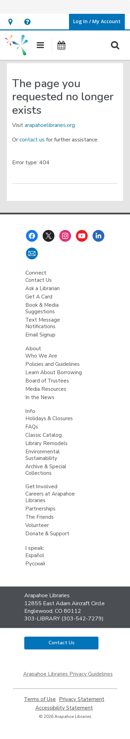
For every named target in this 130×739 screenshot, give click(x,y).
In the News (39, 397)
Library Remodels (46, 443)
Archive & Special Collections (45, 470)
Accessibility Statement (64, 708)
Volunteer (37, 525)
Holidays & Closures (49, 418)
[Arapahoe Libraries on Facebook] (32, 236)
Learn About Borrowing (53, 372)
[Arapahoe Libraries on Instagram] (65, 236)
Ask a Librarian (42, 288)
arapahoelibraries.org (50, 125)
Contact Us (38, 280)
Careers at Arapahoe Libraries (50, 497)
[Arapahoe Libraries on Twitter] (48, 236)
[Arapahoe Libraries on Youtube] (82, 236)
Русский (35, 563)
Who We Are (41, 355)
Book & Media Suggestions (42, 308)
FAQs (31, 426)
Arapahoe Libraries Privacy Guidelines (68, 674)
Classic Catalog (43, 435)
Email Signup (40, 334)
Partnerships (40, 508)
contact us (32, 140)
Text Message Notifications (42, 323)
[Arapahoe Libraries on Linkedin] (98, 236)
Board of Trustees (47, 380)
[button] (10, 21)
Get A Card (38, 296)
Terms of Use (40, 699)
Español (34, 555)
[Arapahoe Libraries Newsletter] (32, 253)
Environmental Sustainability (42, 455)
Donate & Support (47, 533)
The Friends (39, 517)
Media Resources (45, 389)
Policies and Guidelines (52, 364)
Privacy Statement (81, 699)
